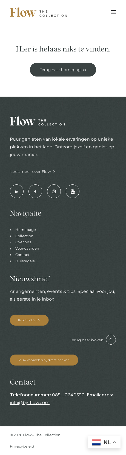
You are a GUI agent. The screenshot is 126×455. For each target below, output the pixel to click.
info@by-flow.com (30, 402)
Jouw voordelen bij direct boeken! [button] (44, 360)
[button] (113, 12)
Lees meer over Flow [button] (32, 171)
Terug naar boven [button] (93, 340)
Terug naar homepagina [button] (63, 69)
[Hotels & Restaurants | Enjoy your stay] (38, 12)
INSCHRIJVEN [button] (29, 320)
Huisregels (25, 261)
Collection (24, 236)
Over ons (23, 242)
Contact (22, 254)
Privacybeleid (22, 446)
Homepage (25, 229)
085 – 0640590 (68, 394)
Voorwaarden (27, 248)
